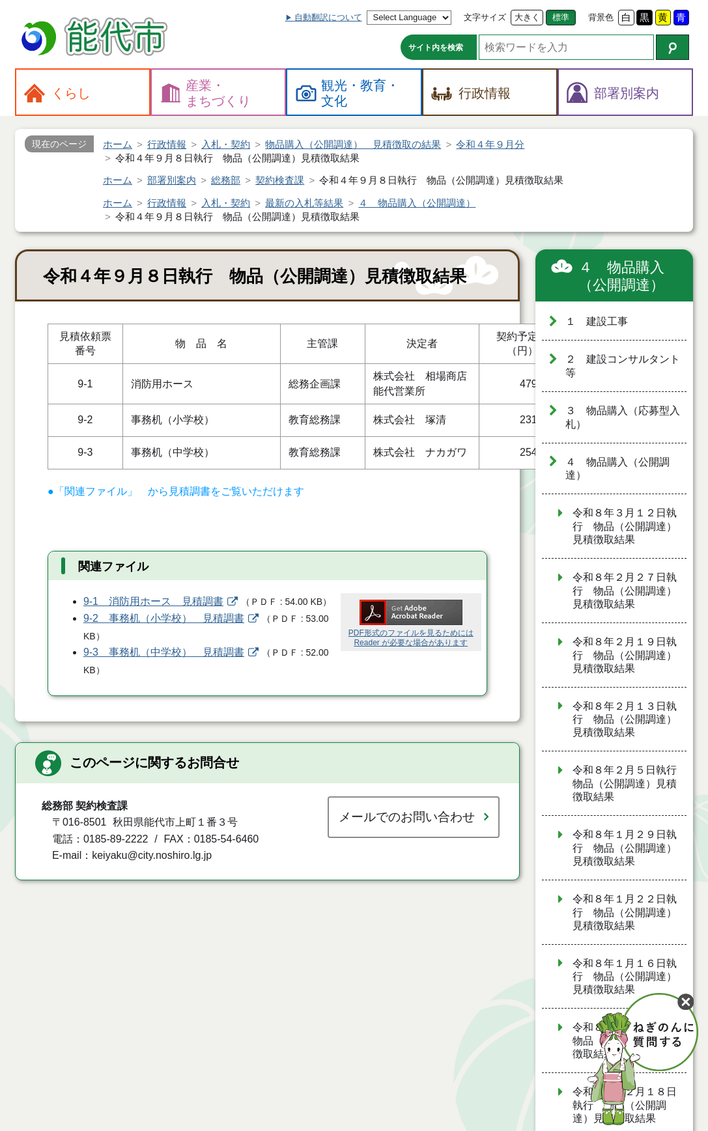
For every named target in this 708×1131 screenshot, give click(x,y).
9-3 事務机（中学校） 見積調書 (163, 652)
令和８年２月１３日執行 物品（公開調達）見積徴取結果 (625, 719)
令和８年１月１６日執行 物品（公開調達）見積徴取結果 (625, 977)
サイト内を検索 (435, 47)
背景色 (601, 17)
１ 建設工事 (596, 321)
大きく (527, 17)
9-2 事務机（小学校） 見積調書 (163, 618)
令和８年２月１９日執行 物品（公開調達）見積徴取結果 (625, 655)
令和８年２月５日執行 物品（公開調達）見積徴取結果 (630, 783)
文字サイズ (485, 17)
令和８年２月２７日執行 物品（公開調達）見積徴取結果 (625, 590)
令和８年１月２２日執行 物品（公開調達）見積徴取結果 (625, 912)
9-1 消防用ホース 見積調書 (153, 601)
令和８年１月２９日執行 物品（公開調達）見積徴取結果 (625, 848)
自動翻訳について (328, 17)
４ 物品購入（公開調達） (621, 276)
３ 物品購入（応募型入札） (622, 417)
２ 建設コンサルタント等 (622, 366)
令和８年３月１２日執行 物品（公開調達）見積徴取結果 (625, 526)
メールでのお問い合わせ (407, 817)
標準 (560, 17)
